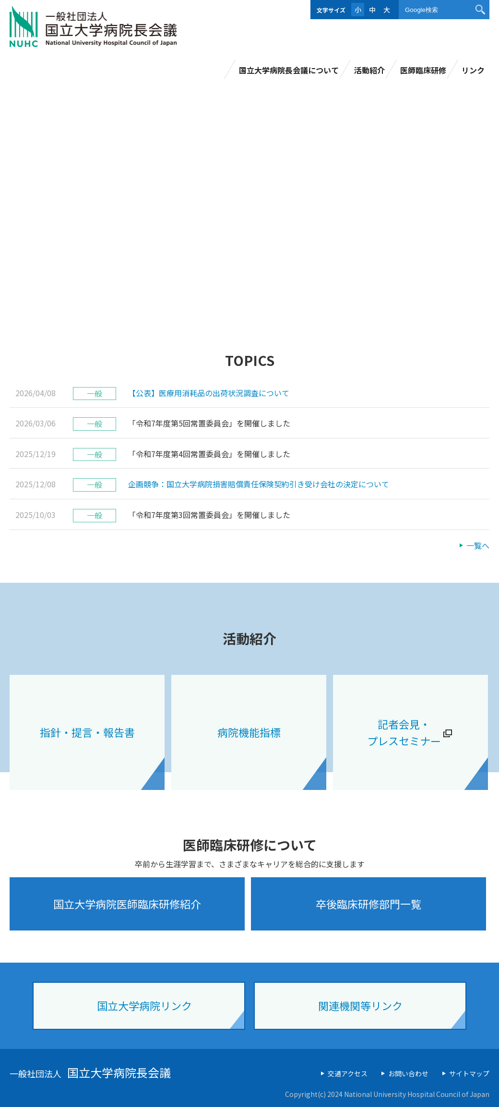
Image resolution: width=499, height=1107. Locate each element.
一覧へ (477, 545)
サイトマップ (469, 1073)
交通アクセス (348, 1073)
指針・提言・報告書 (87, 732)
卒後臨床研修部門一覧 (368, 903)
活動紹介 (369, 70)
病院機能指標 (249, 732)
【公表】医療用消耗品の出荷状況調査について (208, 393)
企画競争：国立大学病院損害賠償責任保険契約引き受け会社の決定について (258, 484)
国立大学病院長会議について (289, 70)
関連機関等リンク (360, 1005)
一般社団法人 (90, 1073)
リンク (473, 70)
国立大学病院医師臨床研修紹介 (127, 903)
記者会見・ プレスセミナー (404, 732)
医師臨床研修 (423, 70)
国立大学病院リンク (144, 1005)
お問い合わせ (408, 1073)
